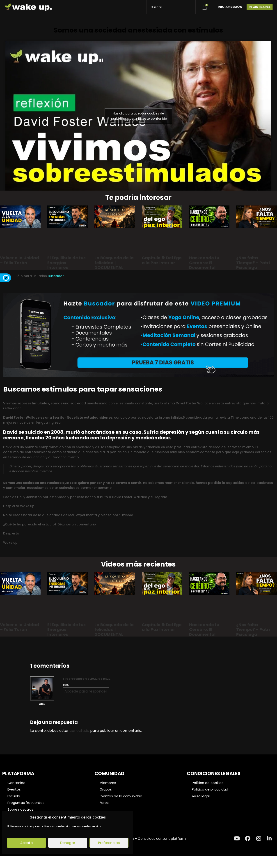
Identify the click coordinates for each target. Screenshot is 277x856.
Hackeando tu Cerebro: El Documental (204, 262)
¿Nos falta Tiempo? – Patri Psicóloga (253, 262)
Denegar (67, 842)
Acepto (26, 842)
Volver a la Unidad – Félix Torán (19, 260)
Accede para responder (85, 691)
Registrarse (259, 7)
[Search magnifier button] (190, 5)
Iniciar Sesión (230, 7)
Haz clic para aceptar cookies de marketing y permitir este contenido (138, 116)
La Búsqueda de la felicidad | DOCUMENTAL (114, 262)
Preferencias (109, 842)
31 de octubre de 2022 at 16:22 (86, 678)
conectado (79, 730)
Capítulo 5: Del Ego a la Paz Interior (162, 260)
